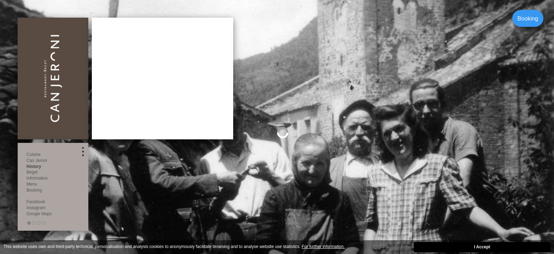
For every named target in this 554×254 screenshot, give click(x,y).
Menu (31, 184)
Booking (528, 18)
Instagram (35, 207)
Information (37, 178)
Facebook (35, 201)
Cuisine (33, 154)
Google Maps (39, 213)
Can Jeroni (36, 160)
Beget (31, 172)
